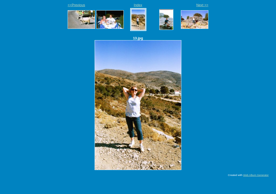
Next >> (202, 5)
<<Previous (76, 5)
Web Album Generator (256, 175)
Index (138, 5)
